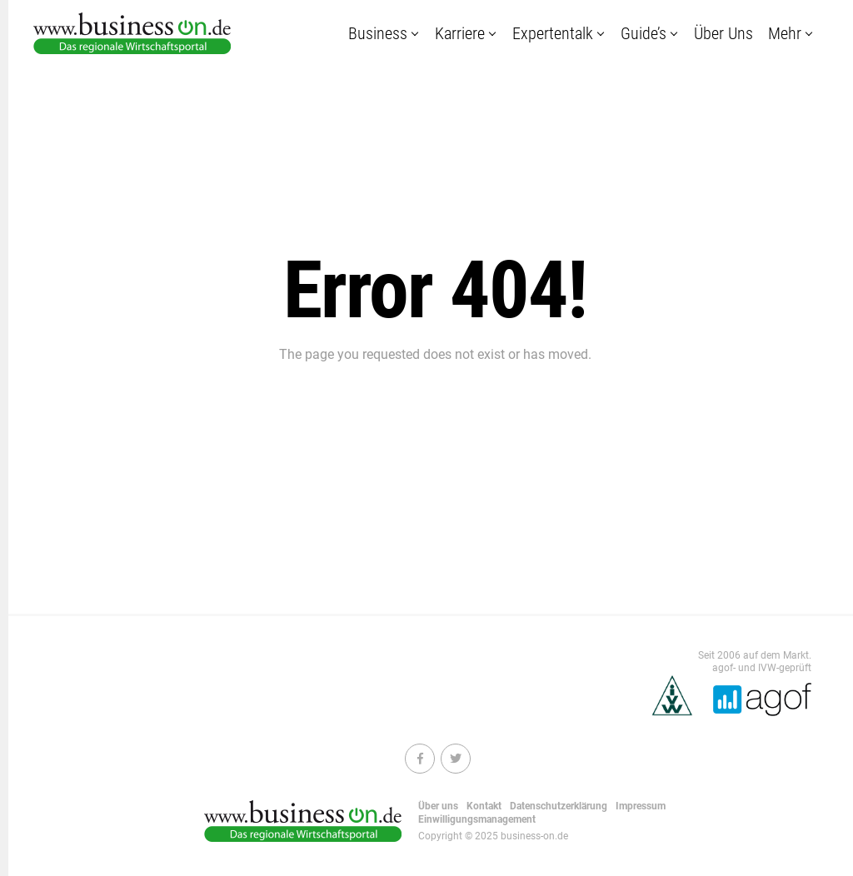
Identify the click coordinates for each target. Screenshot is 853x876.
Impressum (641, 806)
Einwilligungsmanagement (477, 819)
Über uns (723, 33)
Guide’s (643, 33)
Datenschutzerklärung (558, 806)
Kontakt (483, 806)
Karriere (460, 33)
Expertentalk (552, 33)
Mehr (784, 33)
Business (377, 33)
